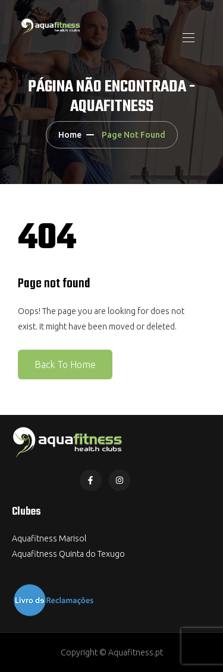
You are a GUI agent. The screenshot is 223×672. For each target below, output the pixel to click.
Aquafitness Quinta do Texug (66, 554)
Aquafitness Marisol (49, 538)
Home (69, 135)
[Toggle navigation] (187, 37)
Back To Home (65, 364)
